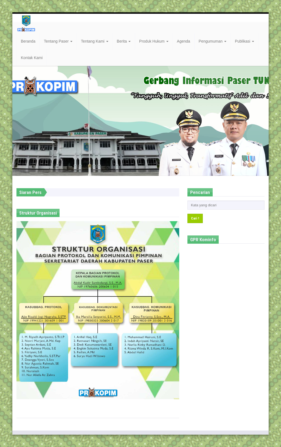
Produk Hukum (153, 41)
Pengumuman (212, 41)
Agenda (183, 41)
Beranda (28, 41)
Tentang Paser (58, 41)
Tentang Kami (94, 41)
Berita (124, 41)
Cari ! (195, 218)
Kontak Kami (32, 57)
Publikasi (244, 41)
